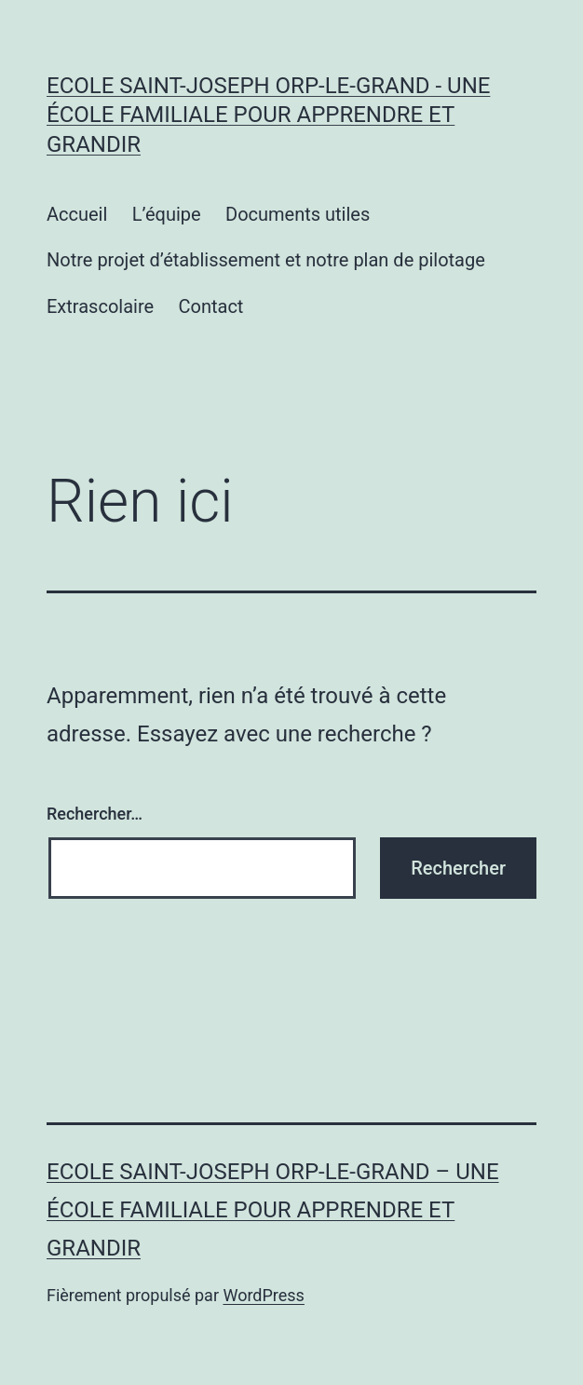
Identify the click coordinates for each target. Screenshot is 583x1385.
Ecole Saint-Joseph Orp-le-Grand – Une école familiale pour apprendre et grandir (273, 1210)
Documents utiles (297, 214)
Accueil (77, 214)
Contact (210, 306)
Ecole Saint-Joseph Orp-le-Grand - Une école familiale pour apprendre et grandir (268, 114)
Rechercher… (94, 813)
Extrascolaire (100, 306)
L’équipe (166, 214)
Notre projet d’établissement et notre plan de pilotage (266, 260)
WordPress (263, 1295)
